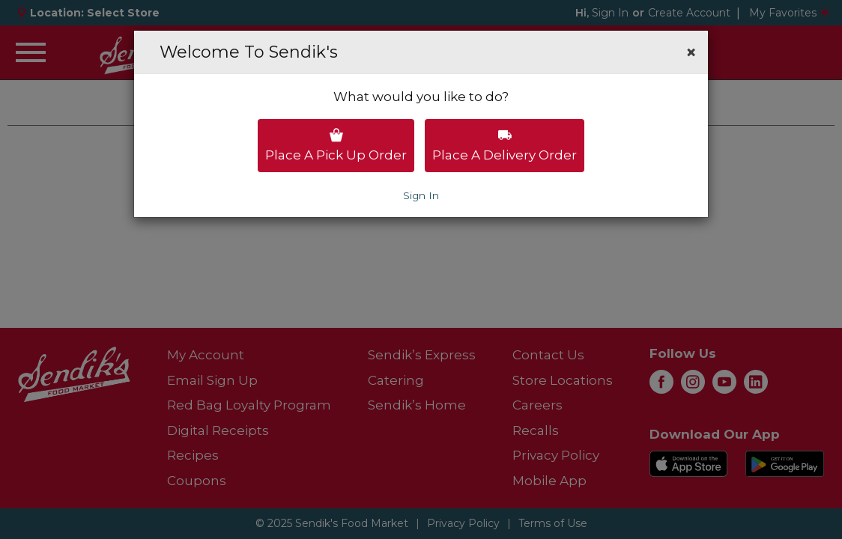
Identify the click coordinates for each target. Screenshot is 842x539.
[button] (691, 52)
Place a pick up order (336, 145)
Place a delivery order (504, 145)
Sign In (421, 195)
